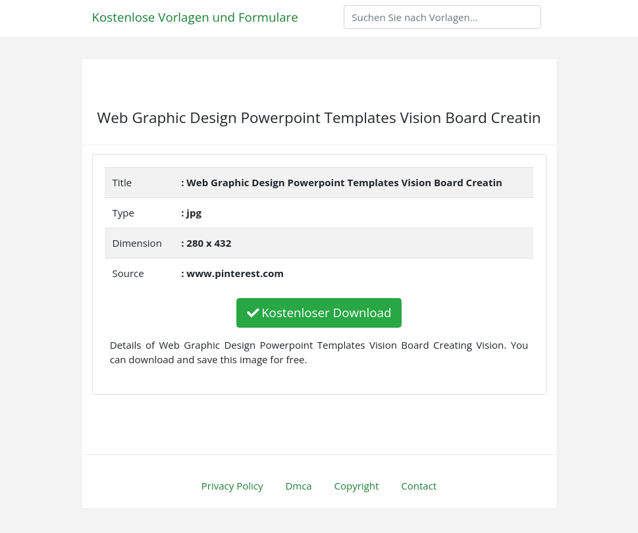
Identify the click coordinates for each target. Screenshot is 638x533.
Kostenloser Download (319, 312)
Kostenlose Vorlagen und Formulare (195, 17)
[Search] (442, 17)
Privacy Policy (232, 485)
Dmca (298, 485)
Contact (419, 485)
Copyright (356, 485)
